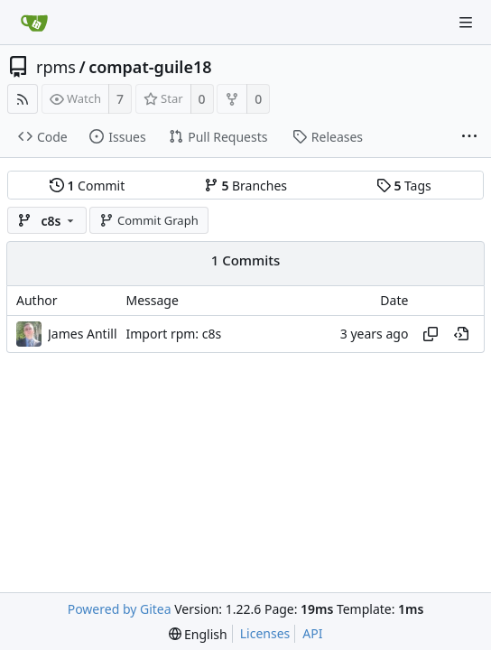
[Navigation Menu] (465, 22)
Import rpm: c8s (174, 333)
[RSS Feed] (22, 99)
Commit (87, 185)
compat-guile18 (149, 67)
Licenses (265, 633)
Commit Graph (148, 220)
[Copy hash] (430, 334)
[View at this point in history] (461, 334)
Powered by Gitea (119, 609)
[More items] (469, 137)
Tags (403, 185)
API (312, 633)
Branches (245, 185)
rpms (56, 67)
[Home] (34, 22)
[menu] (198, 634)
